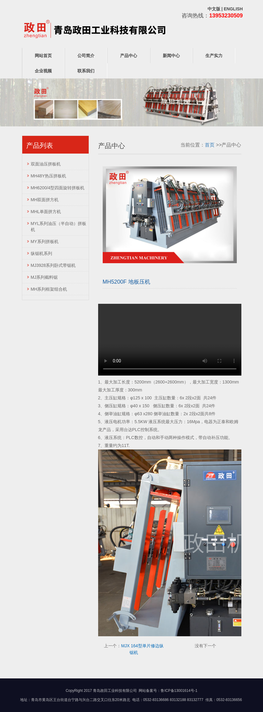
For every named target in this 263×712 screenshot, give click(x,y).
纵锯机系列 (41, 253)
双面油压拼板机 (46, 164)
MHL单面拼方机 (46, 211)
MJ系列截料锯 (44, 277)
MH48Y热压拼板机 (48, 175)
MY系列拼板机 (45, 241)
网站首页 (43, 55)
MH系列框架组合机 (49, 289)
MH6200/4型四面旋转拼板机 (58, 187)
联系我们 (85, 70)
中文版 (214, 8)
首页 (210, 144)
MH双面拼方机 (45, 199)
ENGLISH (233, 8)
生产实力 (213, 55)
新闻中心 (171, 55)
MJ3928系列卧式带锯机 (53, 265)
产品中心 (128, 55)
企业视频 (43, 70)
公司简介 (85, 55)
